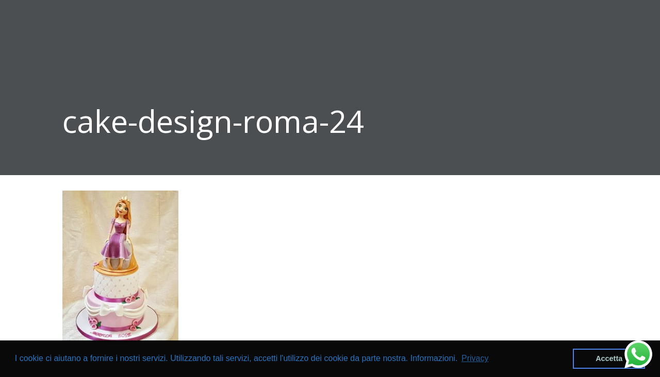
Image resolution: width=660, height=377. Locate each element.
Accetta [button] (609, 358)
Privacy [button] (474, 358)
